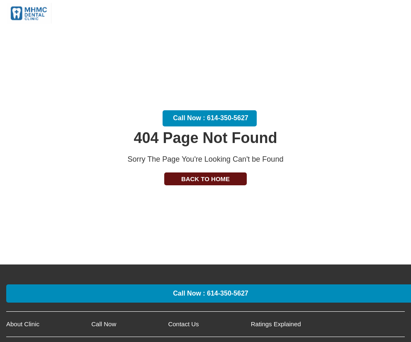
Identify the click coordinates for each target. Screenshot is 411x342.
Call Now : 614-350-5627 (210, 117)
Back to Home (205, 178)
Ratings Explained (276, 323)
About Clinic (22, 323)
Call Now (103, 323)
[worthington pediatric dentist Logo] (29, 12)
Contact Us (183, 323)
